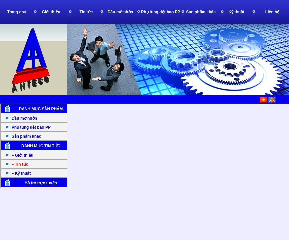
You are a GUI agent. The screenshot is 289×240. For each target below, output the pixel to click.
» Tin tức (20, 164)
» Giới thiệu (22, 155)
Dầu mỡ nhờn (24, 118)
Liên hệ (272, 12)
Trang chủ (16, 12)
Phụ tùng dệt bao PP (31, 127)
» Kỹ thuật (21, 173)
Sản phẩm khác (26, 136)
